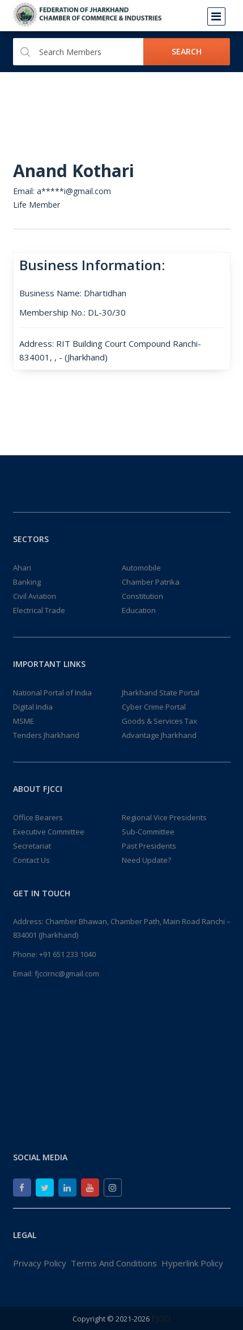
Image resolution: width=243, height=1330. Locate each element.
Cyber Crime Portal (154, 707)
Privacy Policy (39, 1263)
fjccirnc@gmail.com (67, 973)
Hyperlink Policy (192, 1263)
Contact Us (31, 860)
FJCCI (161, 1318)
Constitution (142, 596)
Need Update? (146, 860)
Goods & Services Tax (159, 721)
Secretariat (32, 846)
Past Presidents (149, 846)
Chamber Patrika (151, 582)
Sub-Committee (148, 831)
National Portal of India (52, 692)
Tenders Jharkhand (46, 735)
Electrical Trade (39, 610)
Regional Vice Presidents (164, 817)
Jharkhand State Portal (160, 692)
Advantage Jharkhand (159, 735)
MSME (23, 721)
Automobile (141, 568)
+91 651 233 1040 (67, 954)
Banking (27, 582)
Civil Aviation (34, 596)
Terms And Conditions (114, 1263)
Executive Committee (48, 831)
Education (139, 610)
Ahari (22, 568)
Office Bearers (38, 817)
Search (187, 51)
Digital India (33, 707)
